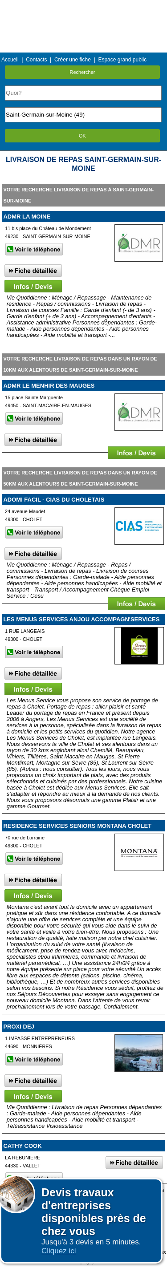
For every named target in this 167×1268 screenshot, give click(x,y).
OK (82, 135)
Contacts (36, 60)
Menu (83, 6)
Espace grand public (122, 60)
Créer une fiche (72, 60)
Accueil (10, 60)
